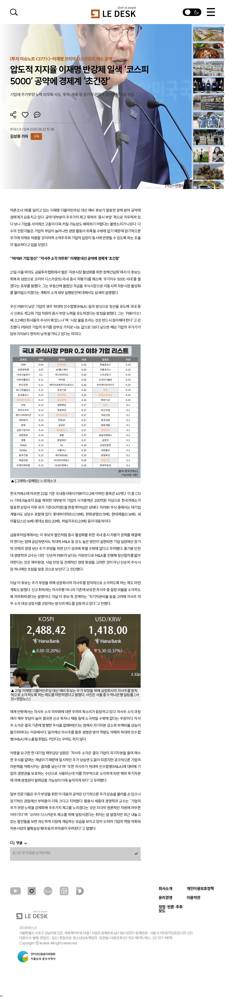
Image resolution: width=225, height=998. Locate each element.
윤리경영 (165, 898)
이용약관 (193, 898)
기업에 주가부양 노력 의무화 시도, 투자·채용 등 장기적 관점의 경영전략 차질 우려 (72, 94)
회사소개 (165, 889)
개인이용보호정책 (200, 889)
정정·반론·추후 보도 (171, 909)
